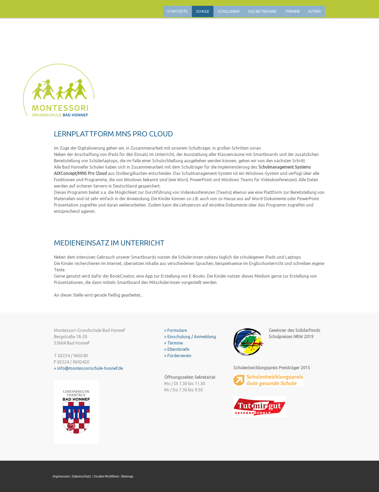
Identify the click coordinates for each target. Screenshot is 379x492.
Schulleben (229, 11)
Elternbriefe (178, 349)
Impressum (61, 476)
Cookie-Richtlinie (106, 476)
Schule (202, 11)
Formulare (177, 330)
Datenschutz (81, 476)
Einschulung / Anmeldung (191, 336)
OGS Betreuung (262, 11)
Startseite (177, 11)
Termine (292, 11)
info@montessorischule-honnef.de (90, 368)
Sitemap (127, 476)
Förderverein (179, 355)
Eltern (314, 11)
